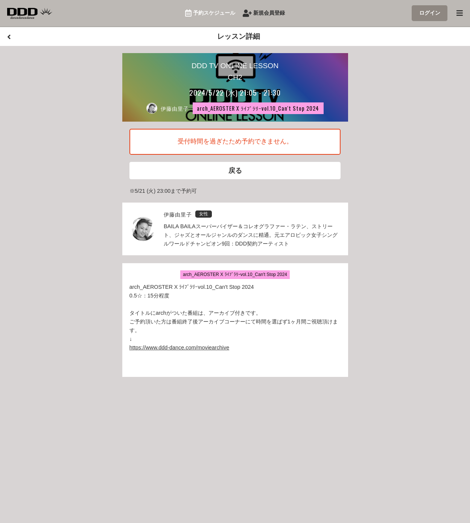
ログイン (429, 13)
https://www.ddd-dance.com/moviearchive (179, 349)
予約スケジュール (210, 13)
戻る (235, 171)
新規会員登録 (264, 13)
